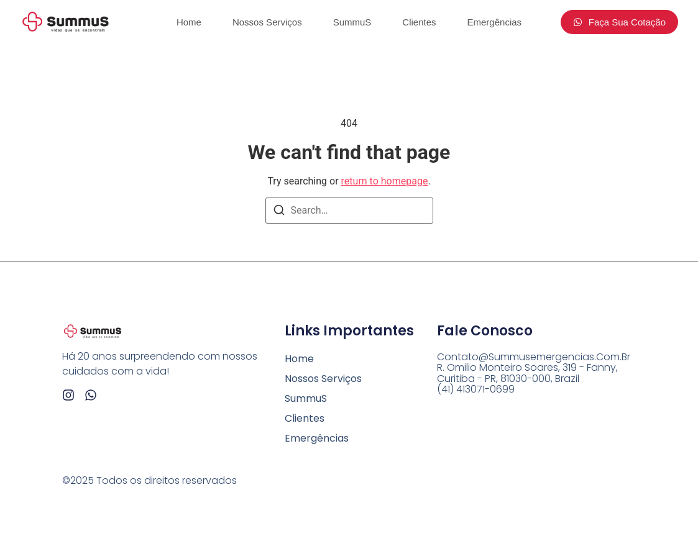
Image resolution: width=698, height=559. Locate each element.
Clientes (419, 22)
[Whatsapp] (91, 395)
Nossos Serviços (267, 22)
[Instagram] (68, 395)
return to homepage (384, 181)
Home (189, 22)
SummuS (352, 22)
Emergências (494, 22)
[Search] (279, 212)
